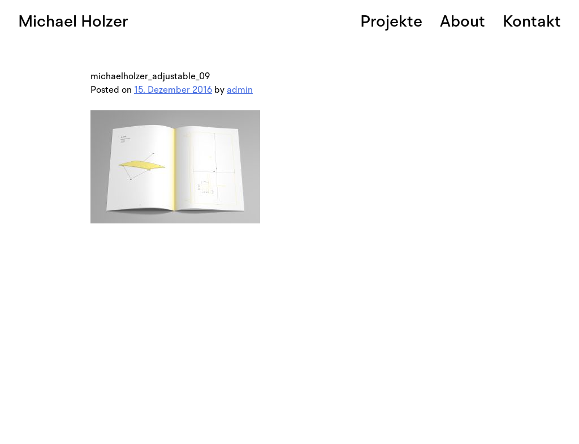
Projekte (391, 21)
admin (240, 90)
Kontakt (532, 21)
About (462, 21)
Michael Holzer (73, 21)
